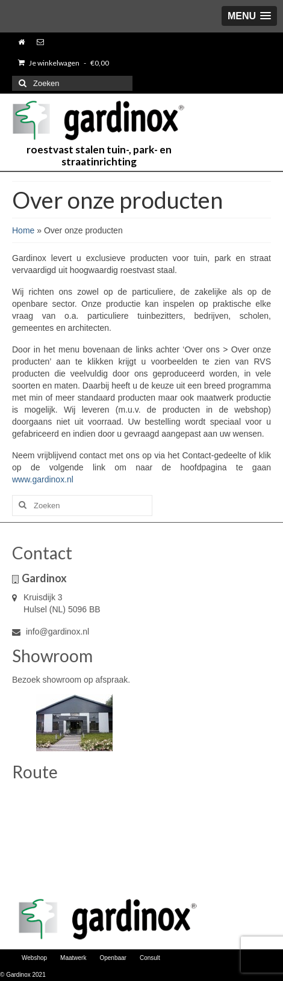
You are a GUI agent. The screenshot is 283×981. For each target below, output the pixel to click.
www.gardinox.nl (42, 479)
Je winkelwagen (63, 62)
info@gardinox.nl (50, 631)
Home (23, 230)
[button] (249, 16)
